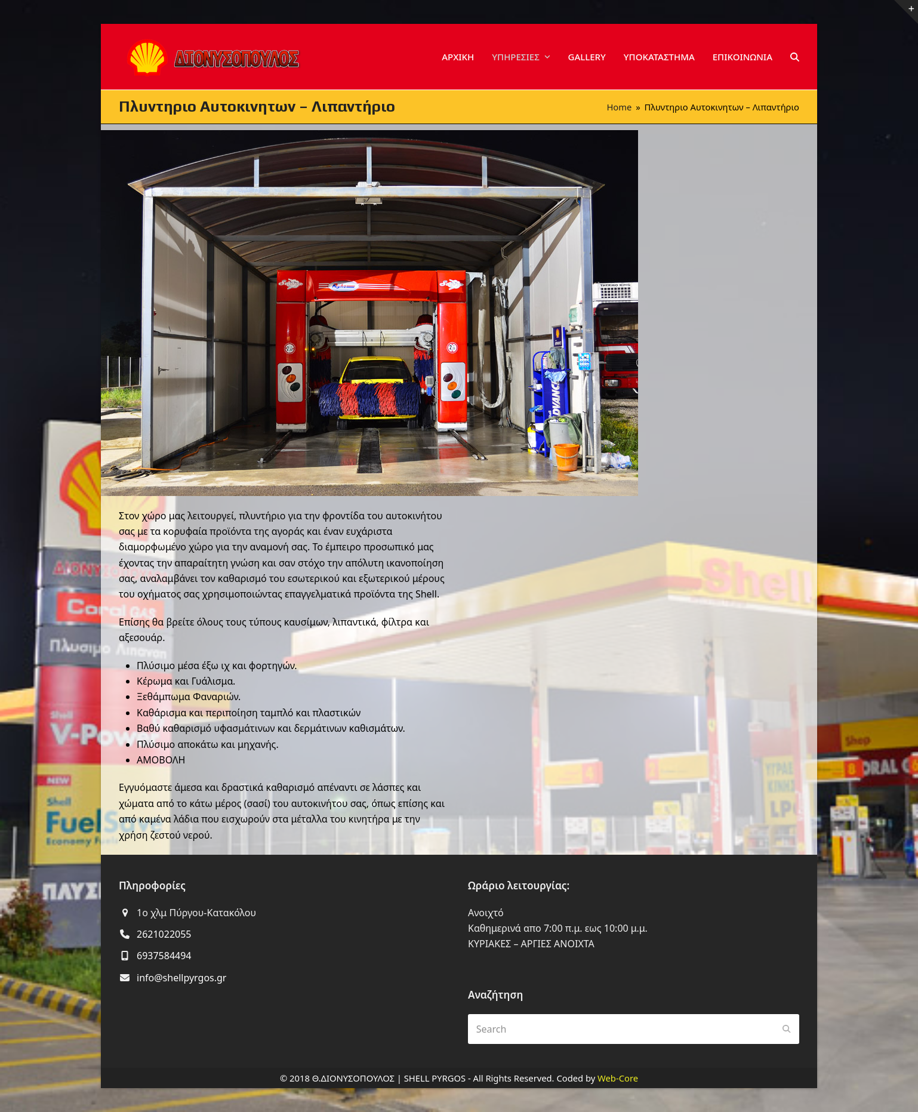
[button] (794, 57)
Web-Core (617, 1078)
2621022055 (164, 934)
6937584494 (164, 955)
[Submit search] (787, 1029)
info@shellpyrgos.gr (181, 977)
